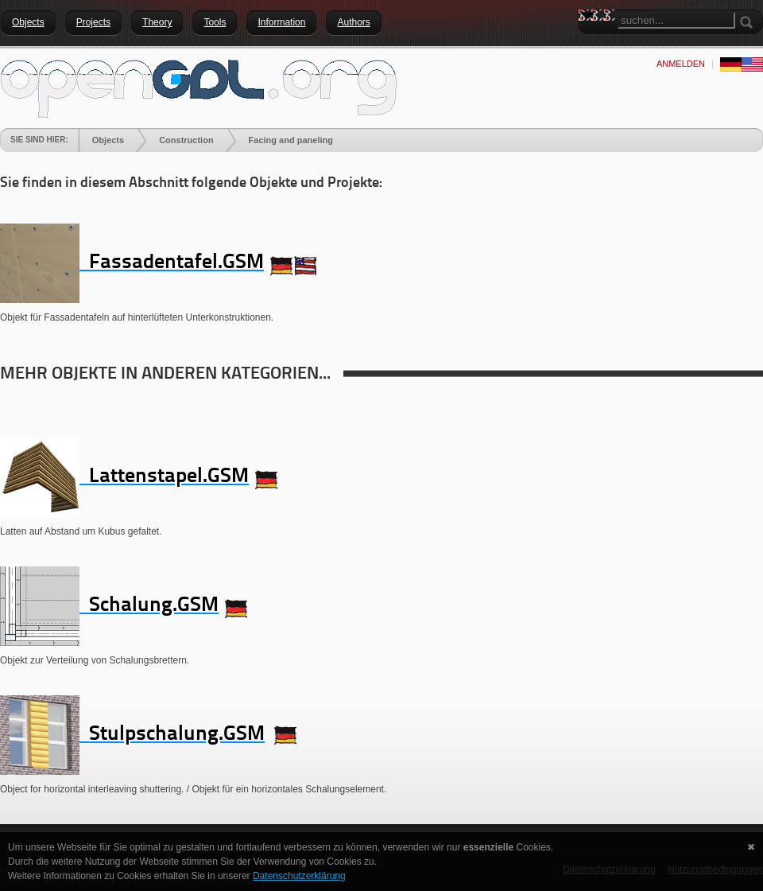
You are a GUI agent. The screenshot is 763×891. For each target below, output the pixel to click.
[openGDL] (198, 86)
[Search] (676, 20)
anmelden (680, 63)
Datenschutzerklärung (299, 875)
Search (590, 43)
